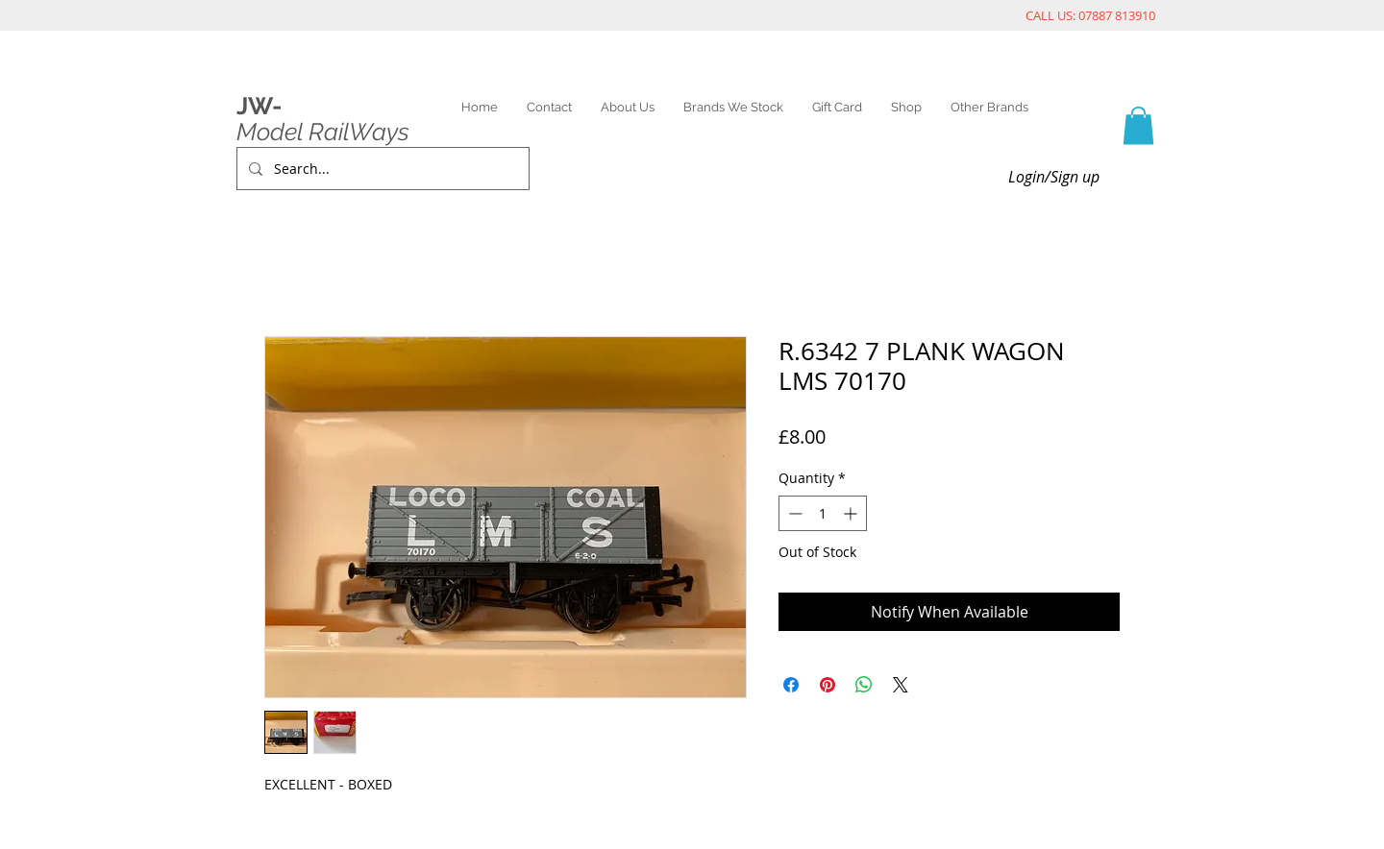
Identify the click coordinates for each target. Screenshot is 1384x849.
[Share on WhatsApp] (864, 684)
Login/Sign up (1054, 176)
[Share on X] (900, 684)
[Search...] (381, 168)
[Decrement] (793, 513)
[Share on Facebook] (791, 684)
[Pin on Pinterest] (827, 684)
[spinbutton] (822, 513)
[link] (1138, 125)
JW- (259, 105)
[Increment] (852, 513)
